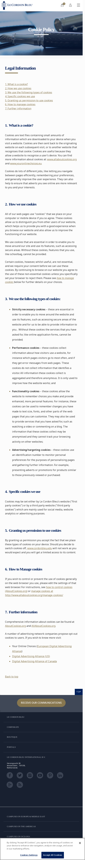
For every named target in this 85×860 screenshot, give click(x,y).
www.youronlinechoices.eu (26, 163)
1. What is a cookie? (16, 84)
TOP (78, 691)
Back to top (11, 676)
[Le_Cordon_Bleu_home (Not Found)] (17, 5)
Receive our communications (41, 702)
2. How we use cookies (18, 88)
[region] (42, 849)
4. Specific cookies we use (20, 96)
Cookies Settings (29, 855)
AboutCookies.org (15, 626)
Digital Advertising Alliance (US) (31, 656)
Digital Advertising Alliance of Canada (34, 661)
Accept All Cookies (52, 855)
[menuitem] (62, 5)
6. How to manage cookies (20, 104)
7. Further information (18, 108)
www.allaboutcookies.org (62, 159)
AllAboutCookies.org (43, 626)
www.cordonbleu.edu (39, 548)
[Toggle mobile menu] (78, 5)
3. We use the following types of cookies (28, 92)
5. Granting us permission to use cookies (29, 100)
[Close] (79, 843)
